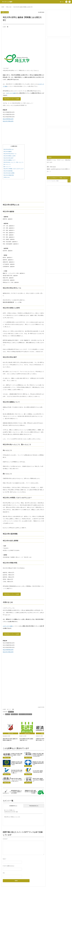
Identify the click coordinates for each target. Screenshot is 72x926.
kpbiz (5, 26)
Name (4, 858)
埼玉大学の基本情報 (8, 170)
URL (4, 872)
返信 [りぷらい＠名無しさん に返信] (17, 811)
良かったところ (7, 164)
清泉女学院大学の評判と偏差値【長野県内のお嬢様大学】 (10, 739)
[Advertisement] (23, 40)
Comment (5, 838)
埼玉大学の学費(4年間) (9, 175)
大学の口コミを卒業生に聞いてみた (25, 714)
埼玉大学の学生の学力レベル (10, 153)
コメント (9, 709)
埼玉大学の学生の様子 (8, 158)
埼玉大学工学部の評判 (8, 121)
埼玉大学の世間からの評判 (9, 155)
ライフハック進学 (7, 1)
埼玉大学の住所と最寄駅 (9, 173)
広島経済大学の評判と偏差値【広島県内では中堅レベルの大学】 (43, 739)
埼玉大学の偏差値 (7, 151)
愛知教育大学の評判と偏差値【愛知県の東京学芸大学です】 (38, 763)
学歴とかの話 (5, 12)
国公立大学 (8, 714)
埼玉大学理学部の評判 (8, 119)
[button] (66, 2)
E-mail (4, 865)
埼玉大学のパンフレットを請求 (11, 98)
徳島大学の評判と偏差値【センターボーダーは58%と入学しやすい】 (16, 780)
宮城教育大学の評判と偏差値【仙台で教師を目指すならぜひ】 (16, 763)
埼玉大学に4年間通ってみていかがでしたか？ (14, 168)
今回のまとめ (6, 177)
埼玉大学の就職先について (9, 160)
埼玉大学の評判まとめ (8, 149)
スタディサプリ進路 (10, 93)
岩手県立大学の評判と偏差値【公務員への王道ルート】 (16, 755)
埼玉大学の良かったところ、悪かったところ (13, 162)
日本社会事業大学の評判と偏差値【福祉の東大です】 (26, 739)
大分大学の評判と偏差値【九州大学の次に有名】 (38, 771)
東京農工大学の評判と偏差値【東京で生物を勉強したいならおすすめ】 (38, 755)
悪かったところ (7, 166)
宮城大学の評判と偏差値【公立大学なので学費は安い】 (38, 780)
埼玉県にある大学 (14, 714)
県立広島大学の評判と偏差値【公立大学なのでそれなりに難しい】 (16, 772)
